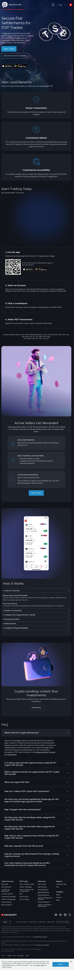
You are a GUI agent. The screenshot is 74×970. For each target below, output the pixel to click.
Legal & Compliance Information (45, 905)
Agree (60, 964)
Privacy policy (32, 922)
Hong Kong (20, 955)
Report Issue (50, 922)
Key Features (42, 887)
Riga (14, 955)
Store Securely (6, 902)
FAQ (21, 894)
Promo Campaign (26, 887)
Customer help (61, 884)
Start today (9, 49)
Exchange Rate (43, 889)
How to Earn (42, 884)
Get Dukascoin (6, 887)
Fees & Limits (24, 896)
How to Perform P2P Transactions (27, 890)
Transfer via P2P (7, 894)
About (58, 894)
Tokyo (27, 955)
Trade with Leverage (8, 896)
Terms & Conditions (21, 922)
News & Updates (43, 892)
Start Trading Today (27, 884)
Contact (59, 897)
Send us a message (63, 922)
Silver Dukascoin (43, 895)
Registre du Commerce (42, 945)
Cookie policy (42, 922)
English (7, 921)
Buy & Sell (4, 884)
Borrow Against (6, 905)
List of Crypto (24, 899)
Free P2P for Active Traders (15, 56)
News (58, 900)
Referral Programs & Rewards (45, 898)
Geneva (9, 955)
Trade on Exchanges (8, 899)
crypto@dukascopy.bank (40, 937)
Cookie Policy (40, 965)
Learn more (36, 707)
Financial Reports (44, 902)
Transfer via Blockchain (5, 890)
